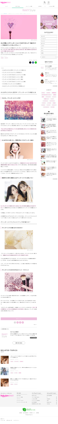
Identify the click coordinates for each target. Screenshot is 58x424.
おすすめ (48, 92)
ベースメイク (43, 38)
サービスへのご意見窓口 (36, 400)
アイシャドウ (16, 361)
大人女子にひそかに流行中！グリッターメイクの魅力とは (14, 70)
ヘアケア (42, 45)
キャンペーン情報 (29, 6)
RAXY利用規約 (34, 402)
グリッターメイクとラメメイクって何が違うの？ (12, 72)
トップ (6, 6)
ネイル (42, 48)
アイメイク (5, 56)
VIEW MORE (54, 86)
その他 (42, 53)
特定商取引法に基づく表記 (36, 403)
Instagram (48, 398)
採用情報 (37, 412)
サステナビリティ (16, 420)
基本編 (55, 94)
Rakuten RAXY (6, 3)
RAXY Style (18, 6)
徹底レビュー (46, 98)
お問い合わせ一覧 (9, 420)
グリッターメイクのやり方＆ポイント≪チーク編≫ (12, 79)
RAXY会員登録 (49, 395)
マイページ (18, 398)
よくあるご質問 (51, 6)
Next (35, 324)
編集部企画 (54, 92)
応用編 (20, 372)
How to (2, 57)
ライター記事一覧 (33, 337)
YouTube (48, 403)
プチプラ (43, 102)
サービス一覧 (3, 420)
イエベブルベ (52, 100)
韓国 (43, 96)
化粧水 (54, 102)
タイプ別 (52, 107)
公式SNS (40, 6)
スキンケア (43, 36)
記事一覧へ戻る (18, 343)
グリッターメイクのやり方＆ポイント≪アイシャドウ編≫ (14, 74)
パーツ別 (16, 372)
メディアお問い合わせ (35, 397)
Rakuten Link (49, 402)
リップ (52, 98)
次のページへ (19, 318)
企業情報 (20, 412)
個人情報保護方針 (25, 412)
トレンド (6, 57)
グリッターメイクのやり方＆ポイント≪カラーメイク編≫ (14, 81)
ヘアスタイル (45, 100)
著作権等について (32, 412)
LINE (47, 400)
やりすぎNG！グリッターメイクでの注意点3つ (11, 83)
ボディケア (43, 43)
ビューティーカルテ (20, 400)
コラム (42, 50)
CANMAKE (21, 361)
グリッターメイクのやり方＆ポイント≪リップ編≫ (12, 77)
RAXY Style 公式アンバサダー (46, 94)
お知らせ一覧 (34, 395)
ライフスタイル (46, 107)
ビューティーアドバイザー (21, 402)
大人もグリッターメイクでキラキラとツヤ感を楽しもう (13, 86)
